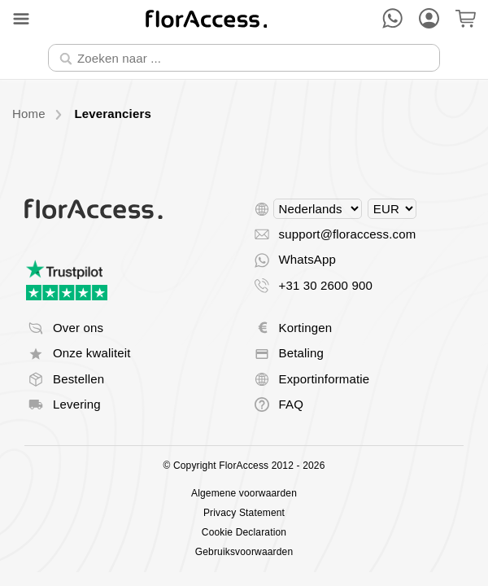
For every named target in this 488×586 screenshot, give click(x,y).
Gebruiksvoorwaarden (244, 552)
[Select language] (317, 209)
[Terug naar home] (207, 18)
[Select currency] (392, 209)
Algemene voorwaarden (244, 493)
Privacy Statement (244, 512)
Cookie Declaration (244, 532)
